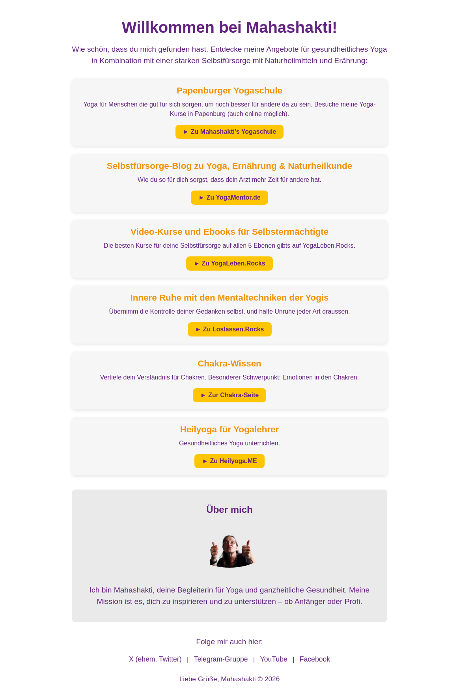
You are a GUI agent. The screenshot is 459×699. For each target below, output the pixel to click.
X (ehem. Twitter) (155, 659)
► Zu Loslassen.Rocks (229, 329)
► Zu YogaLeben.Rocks (229, 263)
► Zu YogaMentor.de (229, 197)
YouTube (273, 659)
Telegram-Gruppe (221, 659)
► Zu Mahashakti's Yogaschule (229, 131)
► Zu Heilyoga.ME (229, 461)
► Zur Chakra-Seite (229, 395)
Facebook (315, 659)
